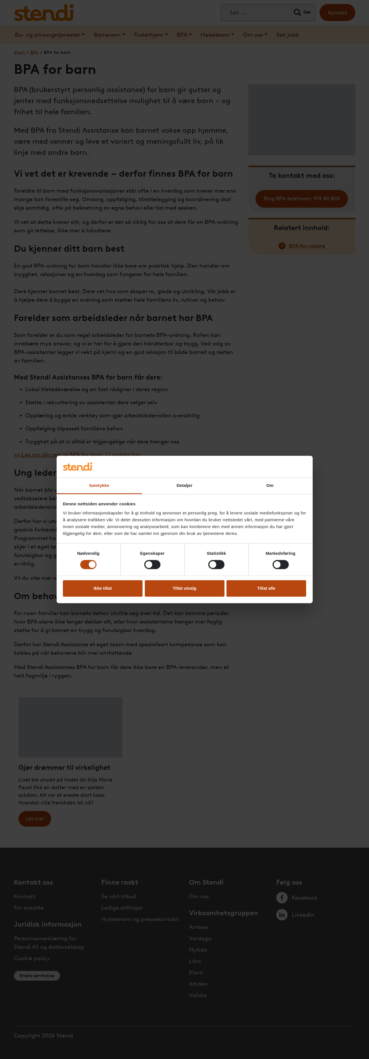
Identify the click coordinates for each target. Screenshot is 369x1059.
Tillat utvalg (184, 588)
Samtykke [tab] (99, 485)
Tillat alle (266, 588)
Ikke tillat (103, 588)
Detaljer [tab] (185, 485)
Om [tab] (269, 485)
